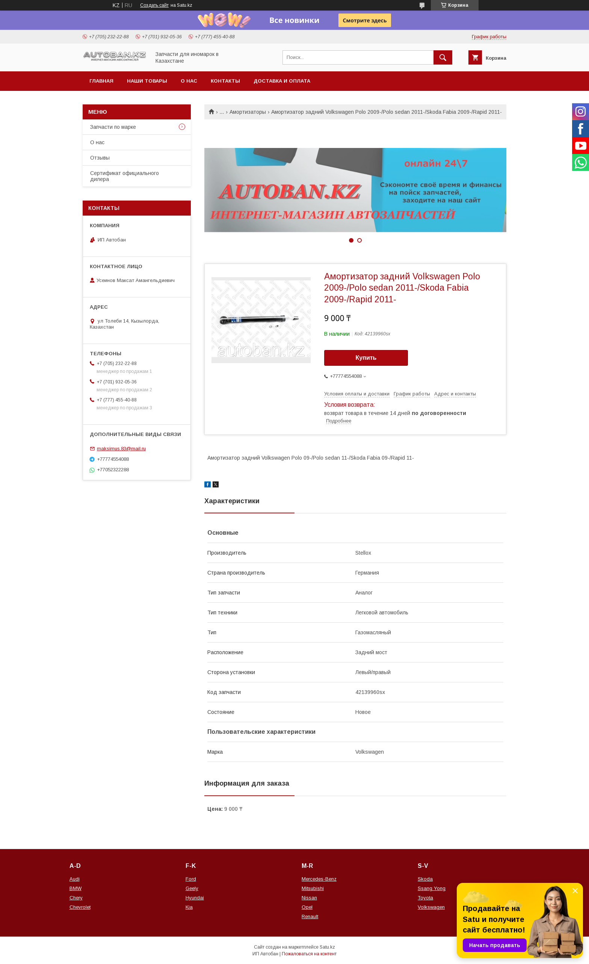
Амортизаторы (248, 112)
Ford (191, 879)
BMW (75, 888)
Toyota (425, 898)
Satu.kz (327, 947)
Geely (192, 888)
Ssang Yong (432, 888)
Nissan (309, 898)
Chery (76, 898)
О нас (189, 81)
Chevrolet (80, 907)
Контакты (225, 81)
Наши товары (147, 81)
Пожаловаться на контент (309, 953)
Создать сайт (154, 5)
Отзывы (100, 158)
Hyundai (195, 898)
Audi (74, 879)
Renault (310, 916)
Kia (189, 907)
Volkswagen (431, 907)
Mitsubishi (313, 888)
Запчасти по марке (113, 127)
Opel (307, 907)
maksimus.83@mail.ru (121, 448)
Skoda (425, 879)
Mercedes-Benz (319, 879)
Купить (366, 358)
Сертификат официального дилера (124, 176)
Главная (101, 81)
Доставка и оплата (282, 81)
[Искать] (442, 57)
